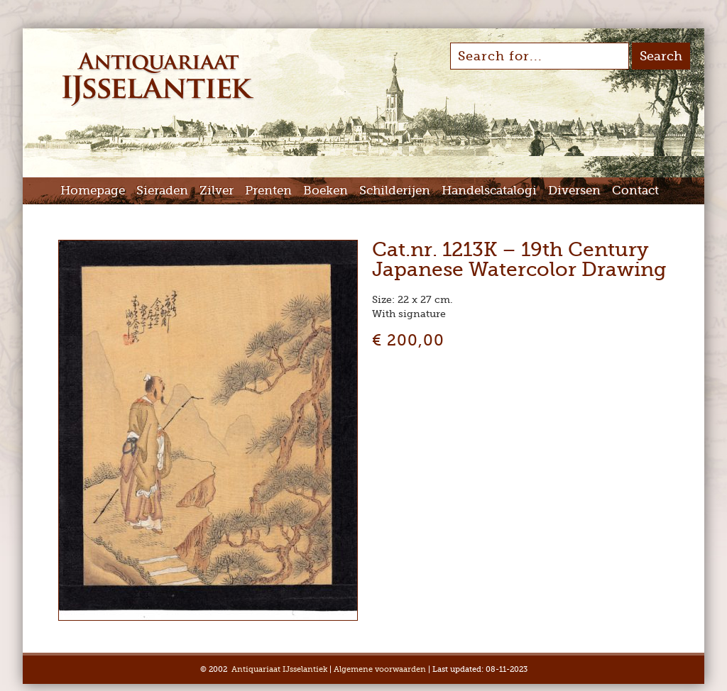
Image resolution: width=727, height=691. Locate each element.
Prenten (268, 190)
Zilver (216, 190)
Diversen (574, 190)
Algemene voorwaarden (380, 669)
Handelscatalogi (489, 190)
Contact (635, 190)
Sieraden (162, 190)
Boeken (325, 190)
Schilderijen (394, 190)
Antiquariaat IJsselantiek (279, 669)
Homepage (92, 190)
